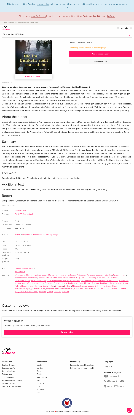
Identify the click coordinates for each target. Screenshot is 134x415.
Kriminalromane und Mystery (26, 278)
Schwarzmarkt (59, 283)
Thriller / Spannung (88, 278)
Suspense (26, 235)
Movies (40, 368)
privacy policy (43, 4)
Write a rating (67, 332)
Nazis (81, 283)
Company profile (8, 368)
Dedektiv (67, 286)
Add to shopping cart (100, 54)
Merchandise (42, 377)
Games (39, 371)
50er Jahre (101, 278)
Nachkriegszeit (32, 275)
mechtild (57, 291)
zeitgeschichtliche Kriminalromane (59, 289)
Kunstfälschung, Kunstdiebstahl (42, 286)
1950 (108, 278)
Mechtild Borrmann (91, 283)
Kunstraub (91, 275)
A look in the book (33, 77)
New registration (8, 383)
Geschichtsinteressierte (83, 289)
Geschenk (100, 275)
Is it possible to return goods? (82, 368)
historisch (115, 278)
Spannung (117, 275)
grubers (50, 291)
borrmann (65, 291)
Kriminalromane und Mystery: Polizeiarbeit (63, 280)
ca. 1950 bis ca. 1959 (102, 289)
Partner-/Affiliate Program (12, 380)
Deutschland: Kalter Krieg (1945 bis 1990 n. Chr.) (99, 280)
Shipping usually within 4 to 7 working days (88, 48)
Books (39, 374)
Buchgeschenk (116, 283)
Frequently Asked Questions (82, 365)
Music (39, 365)
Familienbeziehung (22, 280)
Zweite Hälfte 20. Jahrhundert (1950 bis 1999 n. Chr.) (59, 278)
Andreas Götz (20, 211)
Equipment (41, 383)
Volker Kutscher (72, 283)
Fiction (17, 235)
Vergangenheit (58, 275)
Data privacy (7, 374)
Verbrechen (81, 275)
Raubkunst (104, 283)
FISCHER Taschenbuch (24, 214)
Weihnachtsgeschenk (35, 283)
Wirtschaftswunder (38, 280)
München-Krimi (78, 286)
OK (67, 7)
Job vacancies (8, 377)
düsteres (42, 291)
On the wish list (100, 61)
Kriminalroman (70, 275)
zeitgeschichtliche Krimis (95, 286)
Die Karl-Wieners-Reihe (24, 269)
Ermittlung (49, 283)
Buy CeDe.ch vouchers (11, 386)
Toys (39, 380)
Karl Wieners (20, 271)
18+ (38, 392)
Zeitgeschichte (45, 275)
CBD (39, 386)
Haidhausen (24, 286)
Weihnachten (20, 275)
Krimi (124, 275)
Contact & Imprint (9, 365)
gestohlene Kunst (38, 289)
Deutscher (59, 286)
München (108, 275)
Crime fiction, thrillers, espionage (45, 235)
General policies (8, 371)
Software (40, 389)
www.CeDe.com (38, 16)
